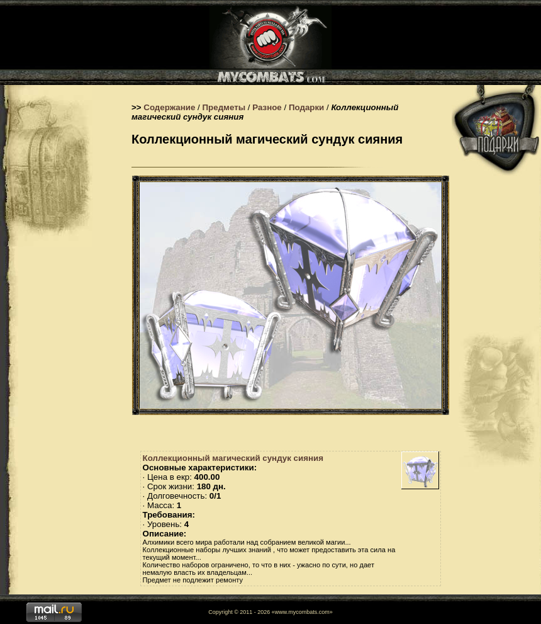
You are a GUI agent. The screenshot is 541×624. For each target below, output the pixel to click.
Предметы (224, 107)
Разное (267, 107)
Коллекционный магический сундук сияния (233, 458)
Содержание (169, 107)
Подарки (306, 107)
